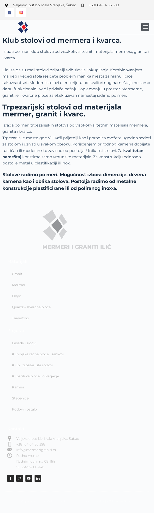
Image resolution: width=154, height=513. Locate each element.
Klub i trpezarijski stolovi (32, 365)
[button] (145, 27)
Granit (17, 274)
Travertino (20, 318)
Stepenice (20, 398)
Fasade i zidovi (24, 343)
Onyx (16, 296)
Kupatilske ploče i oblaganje (35, 376)
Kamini (18, 387)
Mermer (18, 285)
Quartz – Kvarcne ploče (31, 307)
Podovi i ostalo (24, 409)
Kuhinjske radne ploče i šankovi (38, 354)
